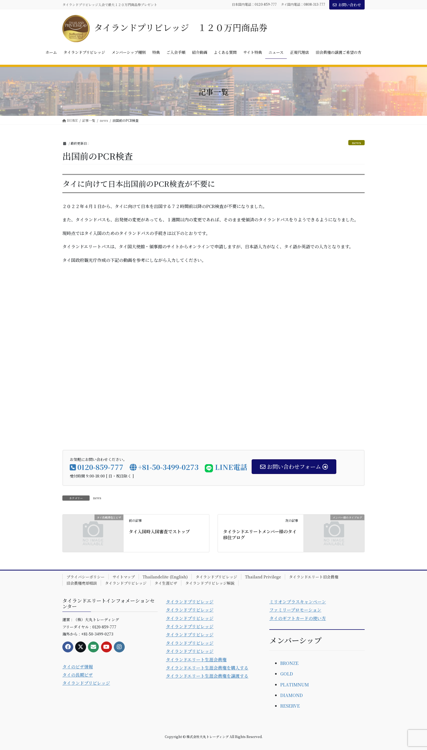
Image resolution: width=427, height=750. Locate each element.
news (356, 142)
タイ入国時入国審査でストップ (159, 531)
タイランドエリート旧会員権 (313, 576)
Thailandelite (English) (165, 576)
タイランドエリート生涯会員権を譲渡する (207, 676)
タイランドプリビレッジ (216, 576)
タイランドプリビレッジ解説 (209, 583)
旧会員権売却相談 (81, 583)
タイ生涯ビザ (165, 583)
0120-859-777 (266, 4)
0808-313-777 (314, 4)
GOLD (286, 674)
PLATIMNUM (294, 684)
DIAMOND (291, 695)
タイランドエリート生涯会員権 (196, 659)
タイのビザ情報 (77, 667)
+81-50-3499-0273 (164, 467)
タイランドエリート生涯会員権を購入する (207, 668)
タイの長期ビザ (77, 675)
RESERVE (290, 706)
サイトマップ (123, 576)
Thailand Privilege (263, 576)
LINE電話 (226, 467)
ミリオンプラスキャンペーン (297, 602)
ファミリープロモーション (295, 610)
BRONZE (289, 663)
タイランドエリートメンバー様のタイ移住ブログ (260, 534)
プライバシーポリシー (85, 576)
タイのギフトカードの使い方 (297, 618)
